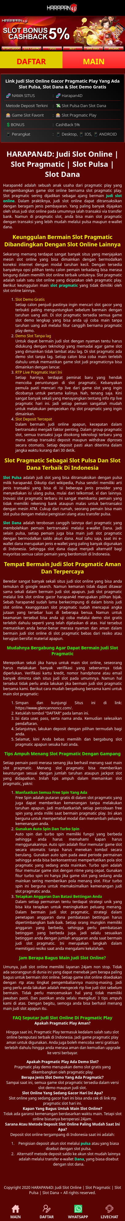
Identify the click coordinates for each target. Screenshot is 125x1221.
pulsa (86, 1143)
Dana (79, 1159)
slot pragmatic (64, 285)
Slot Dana (12, 522)
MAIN (94, 61)
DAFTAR (31, 61)
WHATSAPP (78, 1212)
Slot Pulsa (12, 477)
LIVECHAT (109, 1212)
